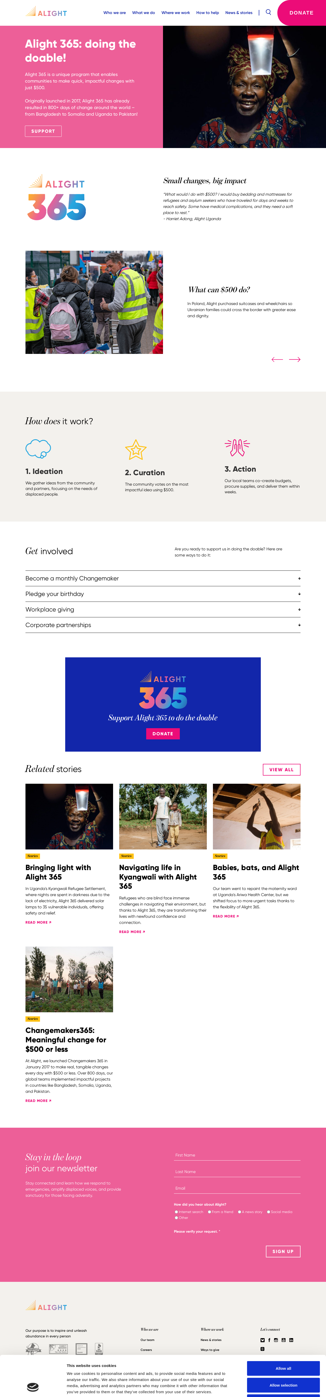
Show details (267, 1387)
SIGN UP (283, 1251)
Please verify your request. (197, 1231)
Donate (302, 13)
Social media (281, 1212)
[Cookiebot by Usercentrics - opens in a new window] (33, 1387)
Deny (283, 1363)
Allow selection (283, 1347)
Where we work (175, 12)
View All (281, 770)
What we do (143, 12)
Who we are (114, 12)
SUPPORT (43, 131)
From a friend (222, 1212)
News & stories (238, 12)
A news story (252, 1212)
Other (183, 1218)
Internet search (191, 1212)
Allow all (283, 1330)
